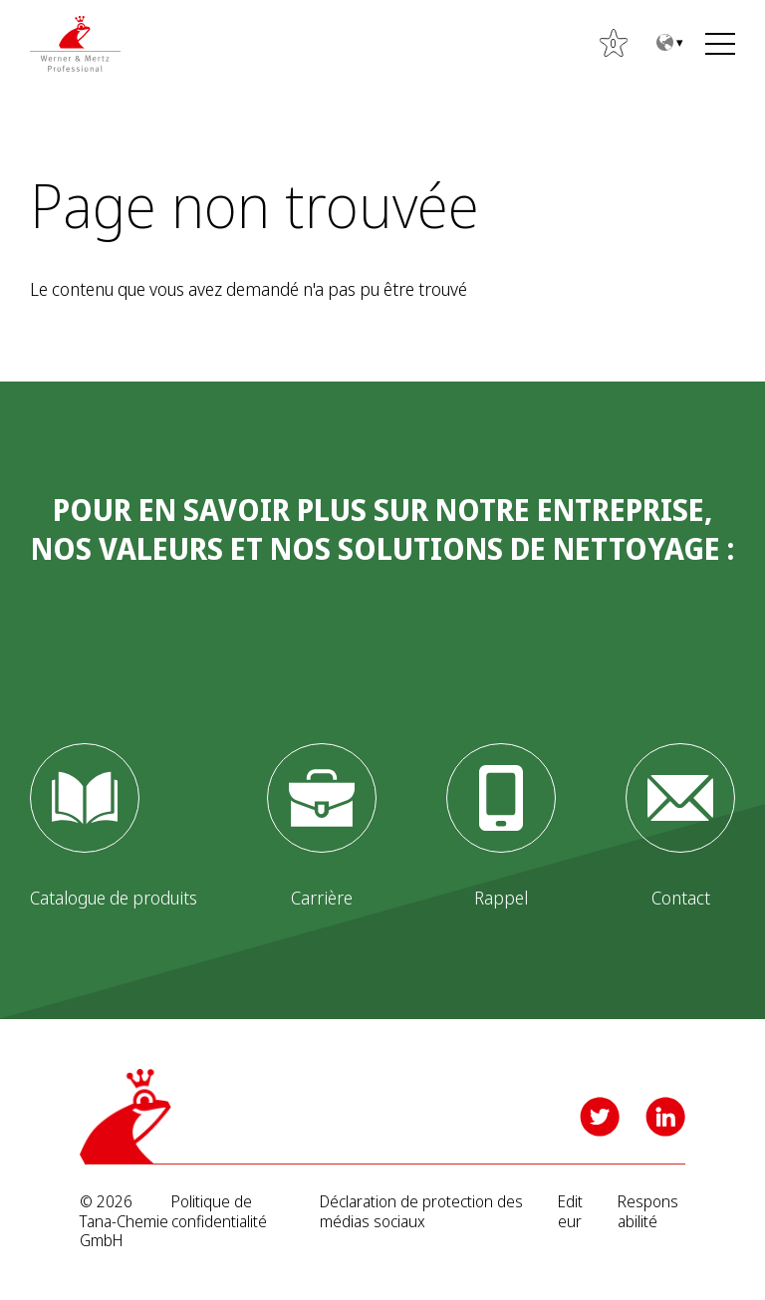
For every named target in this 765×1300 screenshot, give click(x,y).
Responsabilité (648, 1211)
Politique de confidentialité (219, 1211)
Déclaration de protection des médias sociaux (421, 1211)
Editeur (570, 1211)
